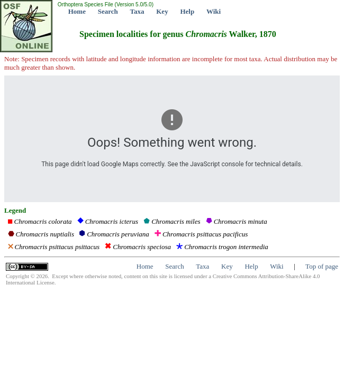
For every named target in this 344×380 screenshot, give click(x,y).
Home (77, 11)
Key (162, 11)
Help (187, 11)
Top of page (321, 266)
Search (108, 11)
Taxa (137, 11)
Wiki (213, 11)
